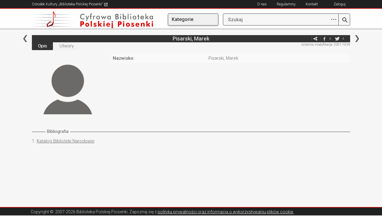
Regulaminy (286, 4)
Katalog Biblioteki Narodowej (65, 141)
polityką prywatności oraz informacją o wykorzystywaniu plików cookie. (226, 211)
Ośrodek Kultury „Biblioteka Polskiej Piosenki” (70, 4)
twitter (337, 38)
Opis (42, 46)
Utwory (67, 46)
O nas (262, 4)
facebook (324, 38)
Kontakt (312, 4)
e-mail (306, 38)
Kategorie (182, 19)
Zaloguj (340, 4)
